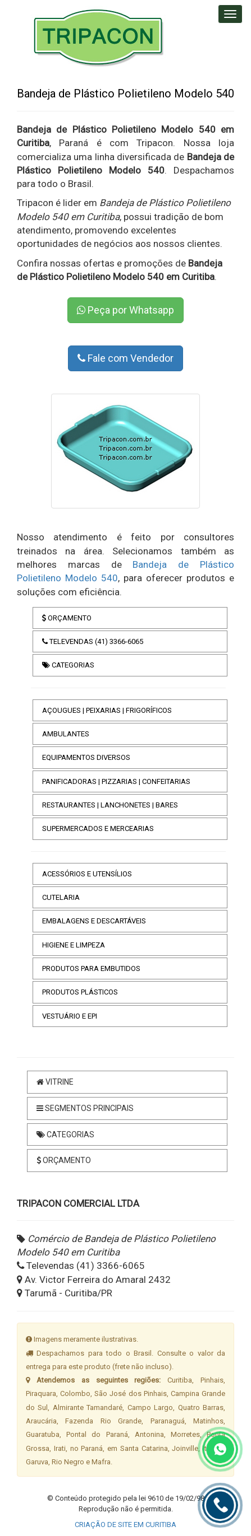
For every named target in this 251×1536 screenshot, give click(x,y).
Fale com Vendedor (125, 358)
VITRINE (55, 1081)
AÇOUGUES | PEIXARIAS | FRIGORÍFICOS (107, 710)
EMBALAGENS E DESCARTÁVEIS (94, 921)
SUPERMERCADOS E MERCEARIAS (98, 828)
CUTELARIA (61, 897)
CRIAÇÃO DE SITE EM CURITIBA (125, 1524)
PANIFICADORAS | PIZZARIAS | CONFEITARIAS (116, 781)
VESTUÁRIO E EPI (69, 1016)
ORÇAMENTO (67, 618)
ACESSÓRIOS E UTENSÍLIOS (87, 874)
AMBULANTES (65, 734)
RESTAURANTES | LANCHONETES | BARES (110, 805)
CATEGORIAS (68, 665)
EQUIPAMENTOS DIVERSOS (86, 757)
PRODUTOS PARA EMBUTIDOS (91, 968)
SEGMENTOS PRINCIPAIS (85, 1108)
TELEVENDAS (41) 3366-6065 (92, 641)
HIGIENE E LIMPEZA (73, 945)
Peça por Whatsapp (125, 310)
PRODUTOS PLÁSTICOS (80, 992)
